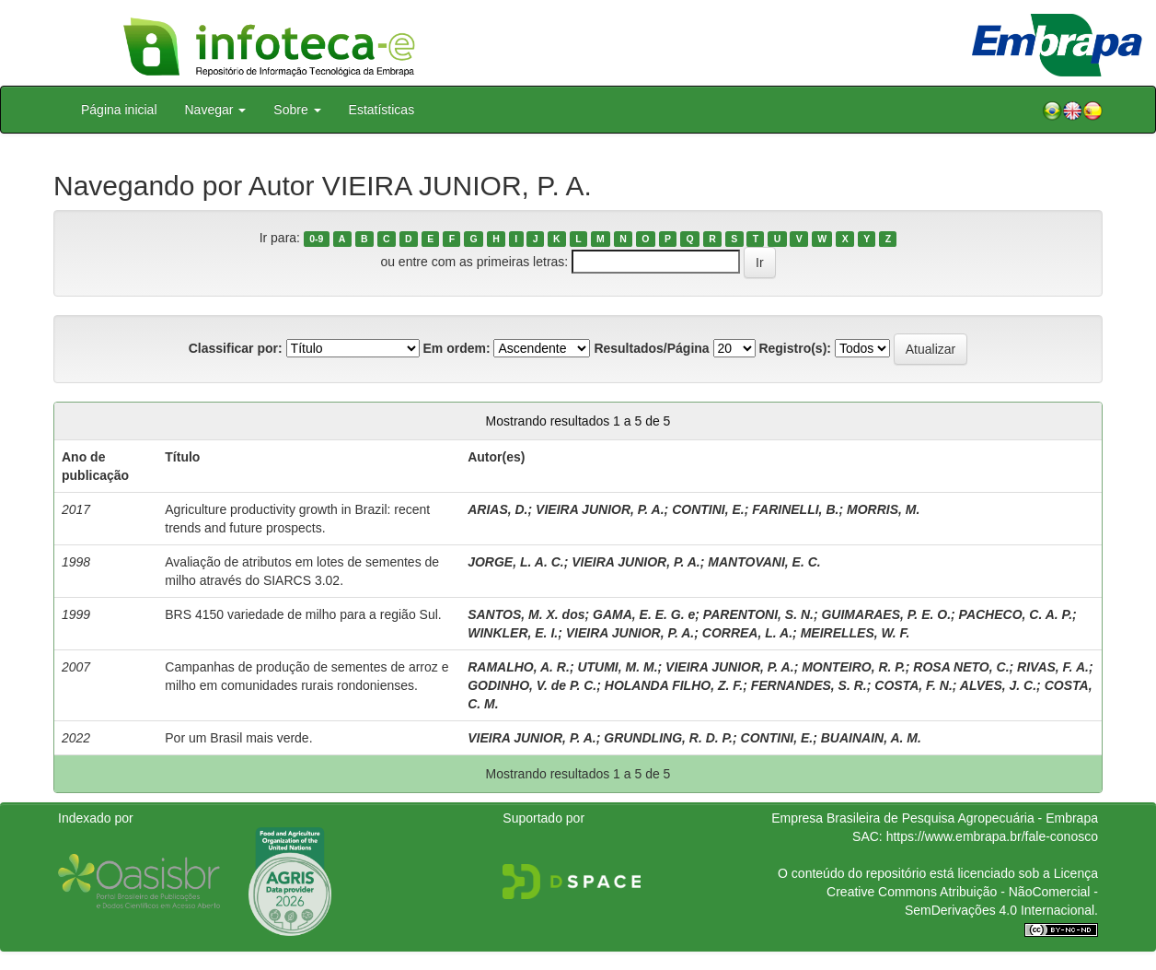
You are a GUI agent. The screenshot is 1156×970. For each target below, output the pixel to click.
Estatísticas (382, 109)
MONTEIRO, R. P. (854, 667)
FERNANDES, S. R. (809, 685)
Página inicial (119, 109)
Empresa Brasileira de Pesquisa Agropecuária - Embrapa (934, 818)
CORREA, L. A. (747, 632)
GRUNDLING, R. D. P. (668, 737)
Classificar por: (236, 348)
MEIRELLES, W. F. (855, 632)
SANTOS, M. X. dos (526, 614)
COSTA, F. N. (913, 685)
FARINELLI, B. (795, 509)
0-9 (316, 238)
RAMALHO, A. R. (519, 667)
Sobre (296, 109)
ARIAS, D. (497, 509)
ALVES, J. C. (998, 685)
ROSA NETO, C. (961, 667)
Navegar (216, 109)
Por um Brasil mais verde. (238, 737)
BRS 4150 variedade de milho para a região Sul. (303, 614)
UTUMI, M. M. (617, 667)
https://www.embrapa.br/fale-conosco (992, 836)
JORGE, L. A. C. (516, 562)
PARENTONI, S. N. (758, 614)
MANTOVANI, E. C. (764, 562)
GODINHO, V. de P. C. (532, 685)
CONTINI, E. (708, 509)
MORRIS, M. (883, 509)
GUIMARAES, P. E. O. (886, 614)
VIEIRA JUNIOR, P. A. (600, 509)
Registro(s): (794, 348)
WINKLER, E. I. (513, 632)
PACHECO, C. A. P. (1015, 614)
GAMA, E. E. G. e (644, 614)
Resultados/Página (651, 348)
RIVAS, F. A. (1053, 667)
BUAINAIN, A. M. (871, 737)
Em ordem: (456, 348)
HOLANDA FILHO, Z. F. (674, 685)
